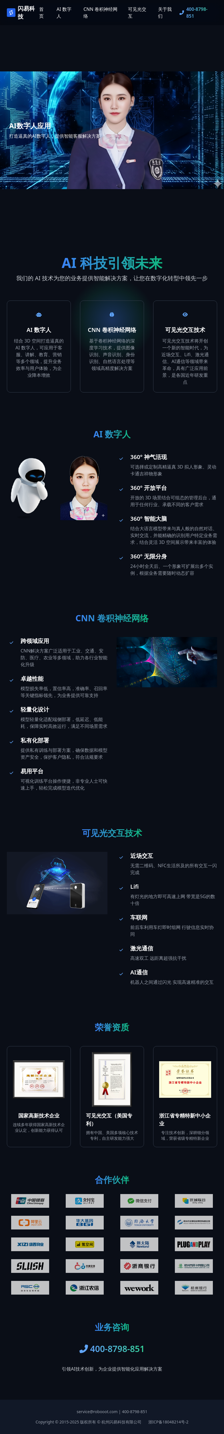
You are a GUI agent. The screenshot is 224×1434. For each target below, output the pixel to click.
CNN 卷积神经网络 (100, 12)
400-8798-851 (134, 1411)
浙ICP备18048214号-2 (168, 1422)
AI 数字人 (64, 12)
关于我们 (165, 12)
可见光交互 (137, 12)
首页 (41, 12)
